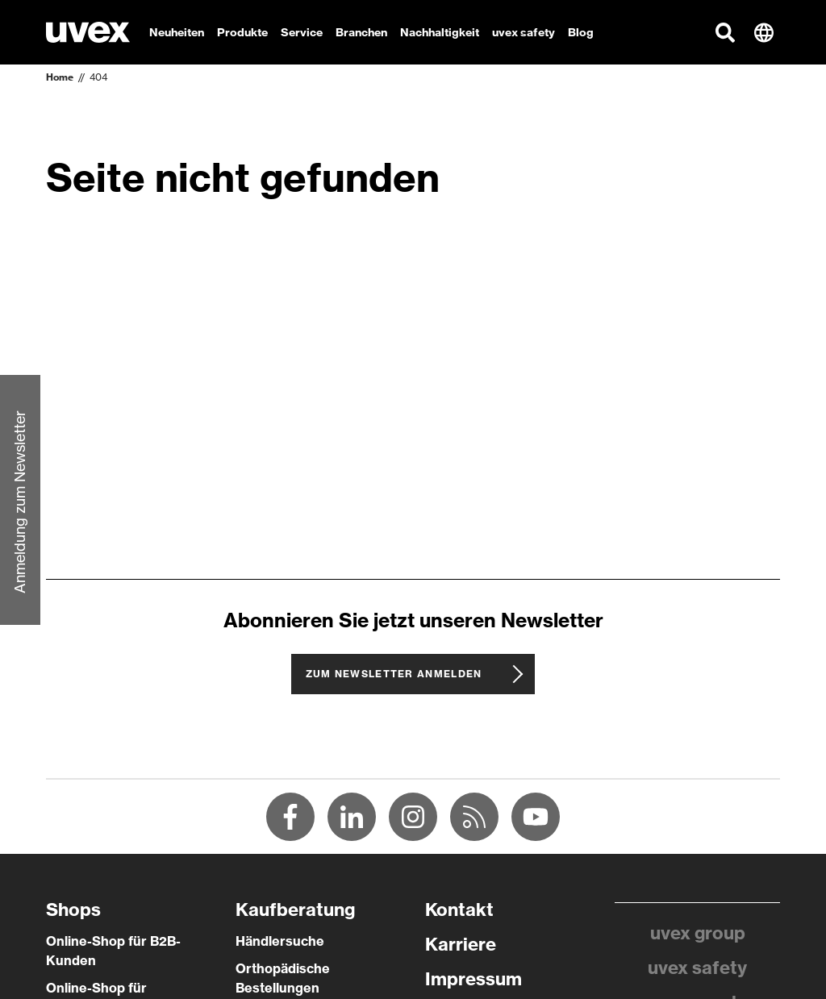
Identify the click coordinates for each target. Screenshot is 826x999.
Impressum (473, 979)
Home (59, 77)
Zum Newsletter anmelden (394, 674)
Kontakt (459, 909)
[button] (725, 32)
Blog (581, 32)
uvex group (697, 933)
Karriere (460, 944)
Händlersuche (280, 941)
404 (98, 77)
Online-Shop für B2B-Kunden (113, 950)
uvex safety (697, 967)
